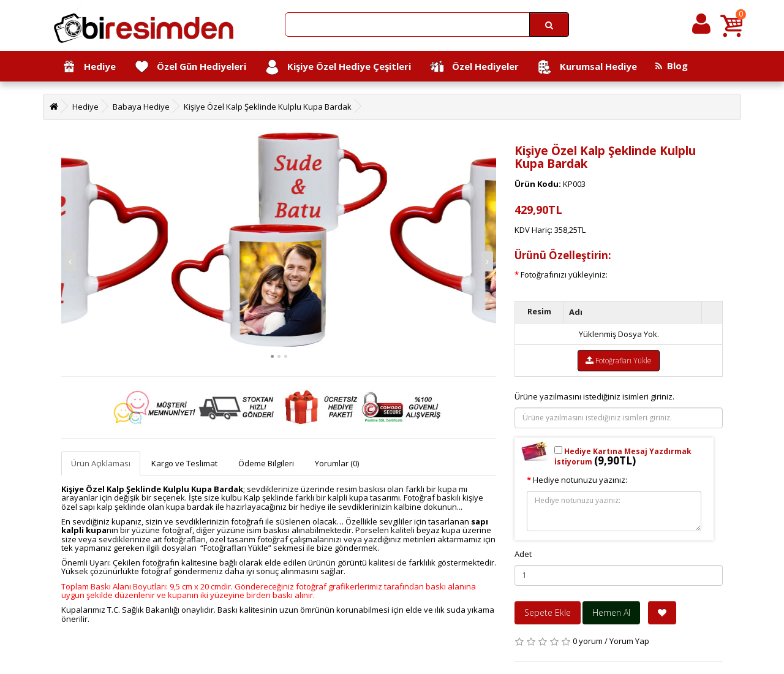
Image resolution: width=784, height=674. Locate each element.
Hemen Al (611, 612)
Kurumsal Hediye (587, 67)
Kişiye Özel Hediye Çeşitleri (338, 67)
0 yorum (588, 640)
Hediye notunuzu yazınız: (580, 479)
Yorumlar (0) (337, 463)
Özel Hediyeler (474, 67)
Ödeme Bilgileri (266, 463)
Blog (671, 65)
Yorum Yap (629, 640)
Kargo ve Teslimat (184, 463)
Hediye (88, 67)
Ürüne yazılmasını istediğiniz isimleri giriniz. (594, 396)
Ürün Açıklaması (100, 463)
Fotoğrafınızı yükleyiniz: (564, 274)
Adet (523, 553)
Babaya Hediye (141, 106)
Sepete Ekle (547, 612)
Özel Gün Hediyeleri (190, 67)
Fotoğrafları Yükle (619, 360)
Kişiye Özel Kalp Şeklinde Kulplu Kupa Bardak (268, 106)
